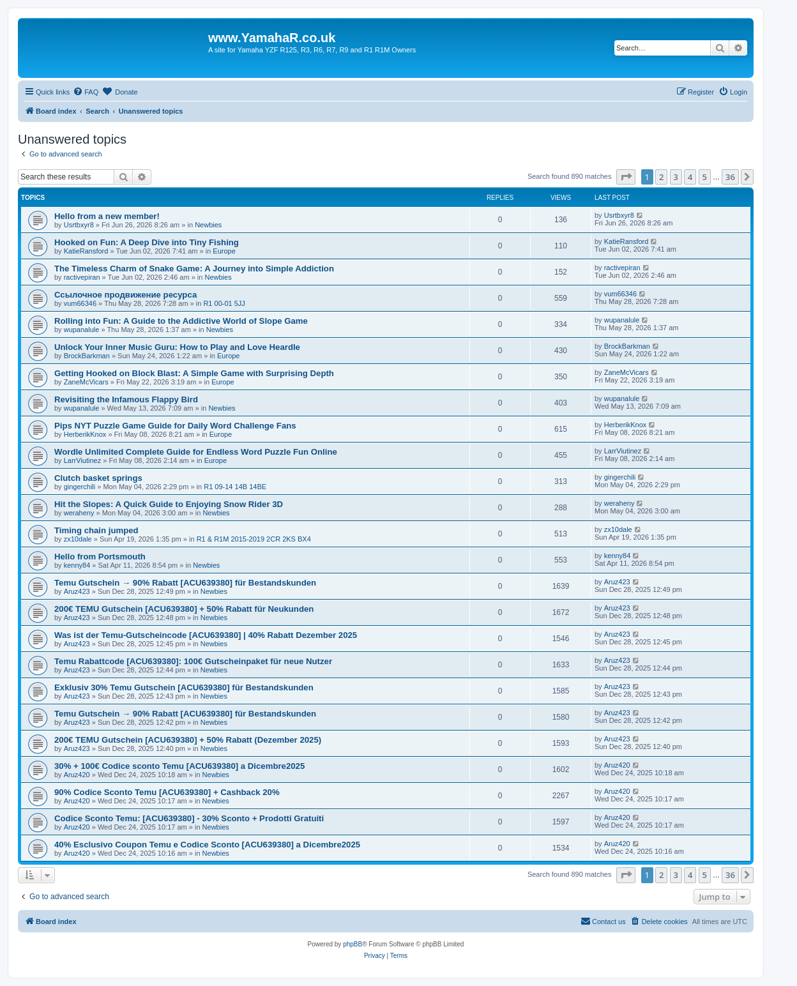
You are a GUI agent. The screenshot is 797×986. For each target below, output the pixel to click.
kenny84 (77, 565)
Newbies (208, 225)
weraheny (79, 513)
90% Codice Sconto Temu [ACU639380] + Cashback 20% (167, 792)
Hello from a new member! (107, 216)
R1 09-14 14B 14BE (235, 486)
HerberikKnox (85, 434)
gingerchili (80, 486)
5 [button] (704, 177)
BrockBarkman (87, 356)
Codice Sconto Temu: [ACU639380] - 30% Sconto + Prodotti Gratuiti (189, 818)
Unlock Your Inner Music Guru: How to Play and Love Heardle (177, 347)
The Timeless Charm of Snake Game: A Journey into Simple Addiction (194, 268)
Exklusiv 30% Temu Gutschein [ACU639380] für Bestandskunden (184, 687)
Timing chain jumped (96, 530)
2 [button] (661, 177)
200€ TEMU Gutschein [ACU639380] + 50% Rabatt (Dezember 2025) (187, 740)
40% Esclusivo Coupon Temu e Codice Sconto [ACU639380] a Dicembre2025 (207, 844)
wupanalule (82, 329)
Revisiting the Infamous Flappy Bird (126, 399)
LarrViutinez (83, 460)
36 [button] (730, 177)
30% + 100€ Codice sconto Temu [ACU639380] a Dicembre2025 (179, 766)
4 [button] (690, 177)
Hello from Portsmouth (100, 556)
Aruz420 (77, 774)
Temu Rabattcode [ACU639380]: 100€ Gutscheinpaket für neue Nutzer (193, 661)
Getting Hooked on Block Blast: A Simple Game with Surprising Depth (194, 373)
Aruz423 (77, 591)
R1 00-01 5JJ (224, 303)
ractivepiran (82, 277)
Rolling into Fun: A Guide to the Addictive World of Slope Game (181, 321)
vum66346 (80, 303)
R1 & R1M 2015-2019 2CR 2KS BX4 (254, 539)
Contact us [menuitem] (603, 920)
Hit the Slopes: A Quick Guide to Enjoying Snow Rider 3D (168, 504)
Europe (224, 251)
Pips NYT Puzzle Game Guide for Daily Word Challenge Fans (175, 425)
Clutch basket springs (98, 478)
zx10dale (78, 539)
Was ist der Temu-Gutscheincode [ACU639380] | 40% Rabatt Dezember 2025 (205, 635)
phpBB (352, 944)
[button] (625, 177)
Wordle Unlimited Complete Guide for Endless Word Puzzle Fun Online (195, 452)
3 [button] (676, 177)
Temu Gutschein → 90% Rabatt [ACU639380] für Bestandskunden (185, 583)
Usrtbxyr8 (79, 225)
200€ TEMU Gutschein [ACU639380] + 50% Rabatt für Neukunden (184, 609)
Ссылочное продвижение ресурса (125, 295)
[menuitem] (85, 92)
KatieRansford (86, 251)
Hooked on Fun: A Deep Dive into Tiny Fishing (146, 242)
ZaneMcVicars (86, 382)
